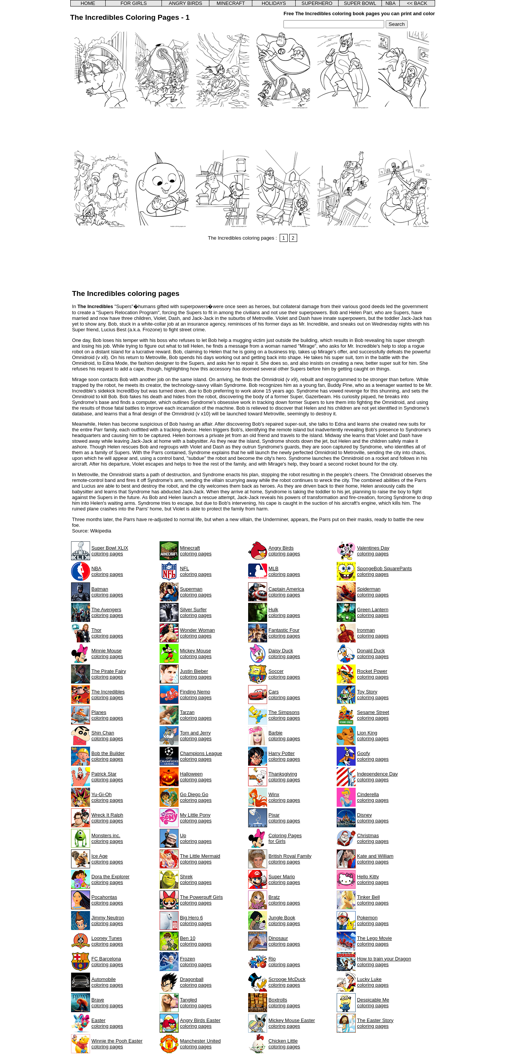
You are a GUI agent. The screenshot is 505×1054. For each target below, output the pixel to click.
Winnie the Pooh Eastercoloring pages (117, 1043)
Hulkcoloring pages (284, 612)
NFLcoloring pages (196, 571)
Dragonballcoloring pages (196, 982)
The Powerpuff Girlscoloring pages (201, 900)
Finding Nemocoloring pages (196, 694)
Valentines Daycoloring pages (373, 550)
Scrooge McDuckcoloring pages (287, 982)
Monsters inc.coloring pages (107, 838)
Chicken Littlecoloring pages (284, 1043)
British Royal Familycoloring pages (290, 859)
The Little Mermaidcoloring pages (200, 859)
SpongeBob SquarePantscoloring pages (384, 571)
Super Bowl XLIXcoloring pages (110, 550)
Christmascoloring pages (373, 838)
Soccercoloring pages (284, 674)
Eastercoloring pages (107, 1023)
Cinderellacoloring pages (373, 797)
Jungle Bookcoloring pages (284, 920)
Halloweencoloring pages (196, 776)
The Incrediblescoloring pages (108, 694)
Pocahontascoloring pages (107, 900)
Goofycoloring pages (373, 756)
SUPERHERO (317, 3)
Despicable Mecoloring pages (373, 1002)
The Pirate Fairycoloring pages (109, 674)
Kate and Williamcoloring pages (375, 859)
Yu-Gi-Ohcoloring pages (107, 797)
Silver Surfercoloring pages (196, 612)
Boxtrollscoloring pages (284, 1002)
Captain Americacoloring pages (286, 592)
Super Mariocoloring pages (284, 879)
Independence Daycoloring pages (377, 776)
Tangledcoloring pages (196, 1002)
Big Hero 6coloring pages (196, 920)
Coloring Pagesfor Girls (285, 838)
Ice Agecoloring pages (107, 859)
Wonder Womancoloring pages (197, 633)
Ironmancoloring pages (373, 633)
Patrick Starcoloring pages (107, 776)
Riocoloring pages (284, 961)
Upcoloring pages (196, 838)
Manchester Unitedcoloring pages (200, 1043)
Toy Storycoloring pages (373, 694)
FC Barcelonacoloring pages (107, 961)
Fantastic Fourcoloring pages (284, 633)
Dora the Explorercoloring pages (111, 879)
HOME (88, 3)
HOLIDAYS (274, 3)
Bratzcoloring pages (284, 900)
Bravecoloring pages (107, 1002)
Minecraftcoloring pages (196, 550)
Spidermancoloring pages (373, 592)
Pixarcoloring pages (284, 817)
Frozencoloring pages (196, 961)
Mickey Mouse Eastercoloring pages (292, 1023)
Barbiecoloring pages (284, 735)
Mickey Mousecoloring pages (196, 653)
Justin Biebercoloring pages (196, 674)
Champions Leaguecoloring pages (201, 756)
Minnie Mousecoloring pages (107, 653)
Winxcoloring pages (284, 797)
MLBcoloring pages (284, 571)
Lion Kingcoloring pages (373, 735)
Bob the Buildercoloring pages (108, 756)
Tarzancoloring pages (196, 715)
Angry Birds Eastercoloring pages (200, 1023)
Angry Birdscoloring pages (284, 550)
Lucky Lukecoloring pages (373, 982)
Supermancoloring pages (196, 592)
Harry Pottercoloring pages (284, 756)
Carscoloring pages (284, 694)
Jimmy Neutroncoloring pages (108, 920)
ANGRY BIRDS (185, 3)
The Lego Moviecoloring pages (374, 941)
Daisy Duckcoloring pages (284, 653)
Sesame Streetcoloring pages (373, 715)
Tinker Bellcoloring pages (373, 900)
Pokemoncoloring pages (373, 920)
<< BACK (417, 3)
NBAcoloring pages (107, 571)
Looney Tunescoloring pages (107, 941)
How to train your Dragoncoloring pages (384, 961)
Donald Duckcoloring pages (373, 653)
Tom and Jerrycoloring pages (196, 735)
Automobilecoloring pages (107, 982)
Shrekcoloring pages (196, 879)
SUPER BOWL (360, 3)
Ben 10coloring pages (196, 941)
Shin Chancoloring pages (107, 735)
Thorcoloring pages (107, 633)
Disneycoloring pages (373, 817)
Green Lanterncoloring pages (373, 612)
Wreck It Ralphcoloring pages (107, 817)
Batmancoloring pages (107, 592)
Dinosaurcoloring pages (284, 941)
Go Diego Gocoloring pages (196, 797)
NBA (391, 3)
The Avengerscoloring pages (107, 612)
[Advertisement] (252, 130)
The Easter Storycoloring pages (375, 1023)
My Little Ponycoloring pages (196, 817)
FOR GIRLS (133, 3)
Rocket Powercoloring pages (373, 674)
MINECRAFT (231, 3)
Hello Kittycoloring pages (373, 879)
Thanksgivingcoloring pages (284, 776)
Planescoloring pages (107, 715)
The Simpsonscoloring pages (284, 715)
